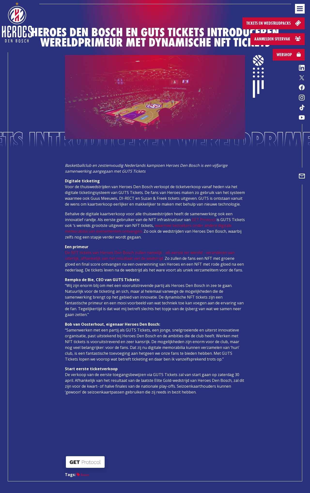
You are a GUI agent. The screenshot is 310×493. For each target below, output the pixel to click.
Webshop (289, 55)
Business (83, 474)
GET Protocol (204, 219)
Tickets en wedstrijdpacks (274, 22)
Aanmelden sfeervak (277, 39)
